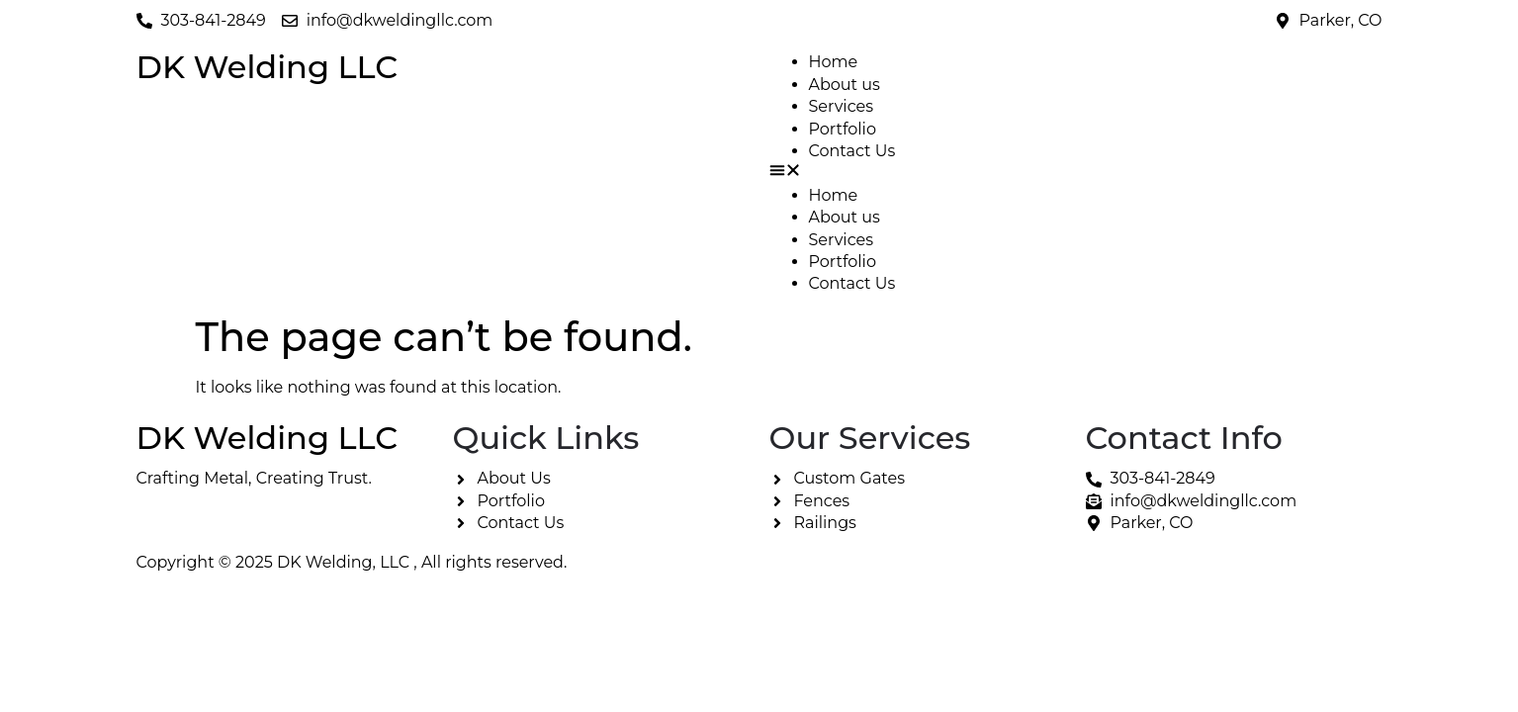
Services (841, 106)
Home (833, 61)
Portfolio (842, 129)
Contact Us (852, 150)
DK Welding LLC (267, 66)
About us (844, 84)
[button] (1076, 173)
